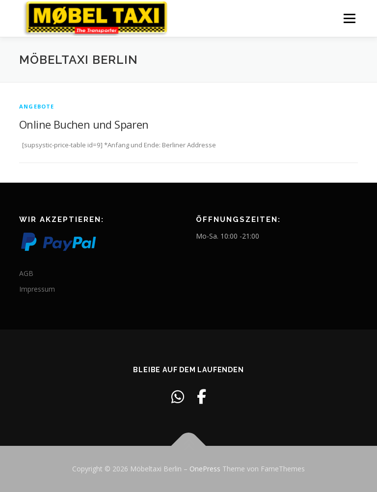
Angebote (36, 106)
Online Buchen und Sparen (84, 124)
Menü (349, 18)
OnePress (204, 468)
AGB (26, 273)
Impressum (37, 289)
